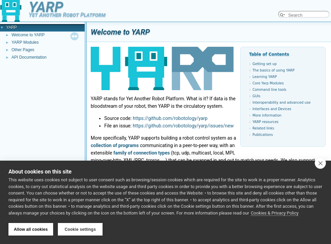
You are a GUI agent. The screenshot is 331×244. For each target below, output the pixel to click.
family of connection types (141, 153)
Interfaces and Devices (271, 109)
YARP (11, 27)
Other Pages (23, 49)
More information (267, 115)
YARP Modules (25, 42)
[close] (320, 163)
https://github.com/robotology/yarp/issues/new (183, 125)
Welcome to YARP (28, 35)
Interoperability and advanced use (281, 102)
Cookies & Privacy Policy (275, 213)
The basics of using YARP (273, 70)
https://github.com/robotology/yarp (170, 118)
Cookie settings (80, 229)
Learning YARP (264, 77)
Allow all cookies (31, 229)
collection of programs (115, 145)
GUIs (256, 96)
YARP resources (265, 122)
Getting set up (264, 64)
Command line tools (269, 90)
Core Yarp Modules (268, 83)
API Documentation (29, 57)
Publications (262, 135)
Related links (263, 128)
